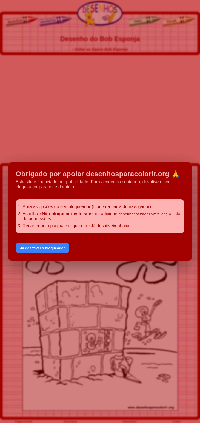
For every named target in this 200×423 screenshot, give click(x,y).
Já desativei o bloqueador (42, 248)
